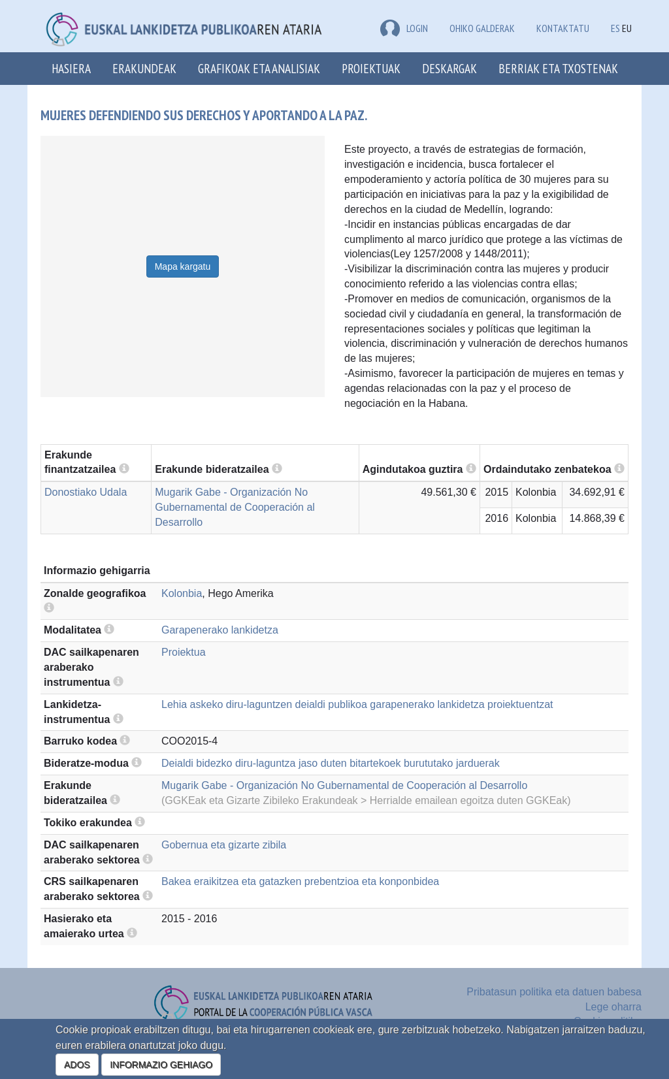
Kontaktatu (562, 28)
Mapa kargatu (183, 266)
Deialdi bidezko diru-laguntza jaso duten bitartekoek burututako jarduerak (330, 763)
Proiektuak (371, 68)
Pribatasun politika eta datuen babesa (554, 991)
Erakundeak (144, 68)
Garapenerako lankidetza (219, 630)
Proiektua (183, 652)
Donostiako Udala (85, 492)
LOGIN (404, 28)
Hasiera (71, 68)
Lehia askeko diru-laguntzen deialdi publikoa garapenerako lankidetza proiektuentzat (357, 704)
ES (615, 28)
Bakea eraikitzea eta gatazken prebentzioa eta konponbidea (300, 881)
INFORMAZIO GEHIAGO (161, 1064)
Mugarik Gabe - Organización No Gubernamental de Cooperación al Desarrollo (235, 507)
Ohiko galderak (482, 28)
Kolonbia (181, 593)
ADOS (77, 1064)
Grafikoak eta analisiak (259, 68)
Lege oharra (613, 1006)
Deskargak (449, 68)
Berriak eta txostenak (558, 68)
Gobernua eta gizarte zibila (223, 844)
